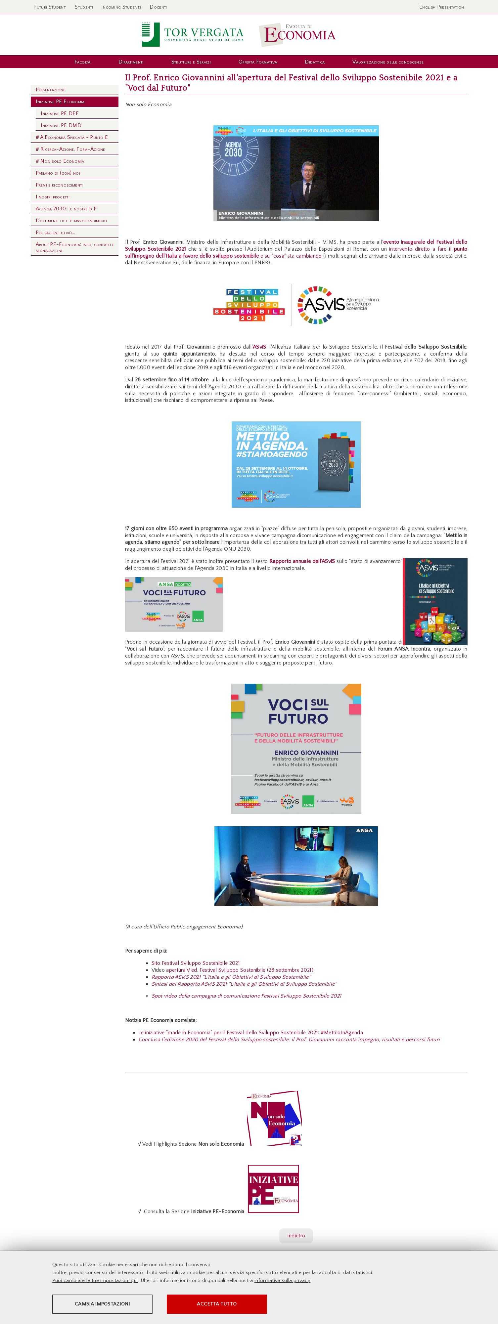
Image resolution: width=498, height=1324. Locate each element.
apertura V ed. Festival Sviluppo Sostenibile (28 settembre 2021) (239, 970)
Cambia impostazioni (104, 1304)
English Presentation (441, 7)
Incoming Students (121, 7)
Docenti (158, 7)
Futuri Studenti (50, 7)
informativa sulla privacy (282, 1281)
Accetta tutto (223, 1304)
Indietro (296, 1236)
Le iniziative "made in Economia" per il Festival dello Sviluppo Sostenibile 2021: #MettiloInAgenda (250, 1033)
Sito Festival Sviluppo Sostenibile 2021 (196, 963)
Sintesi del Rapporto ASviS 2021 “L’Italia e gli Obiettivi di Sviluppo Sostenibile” (244, 984)
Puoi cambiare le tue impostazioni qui (95, 1281)
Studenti (84, 7)
